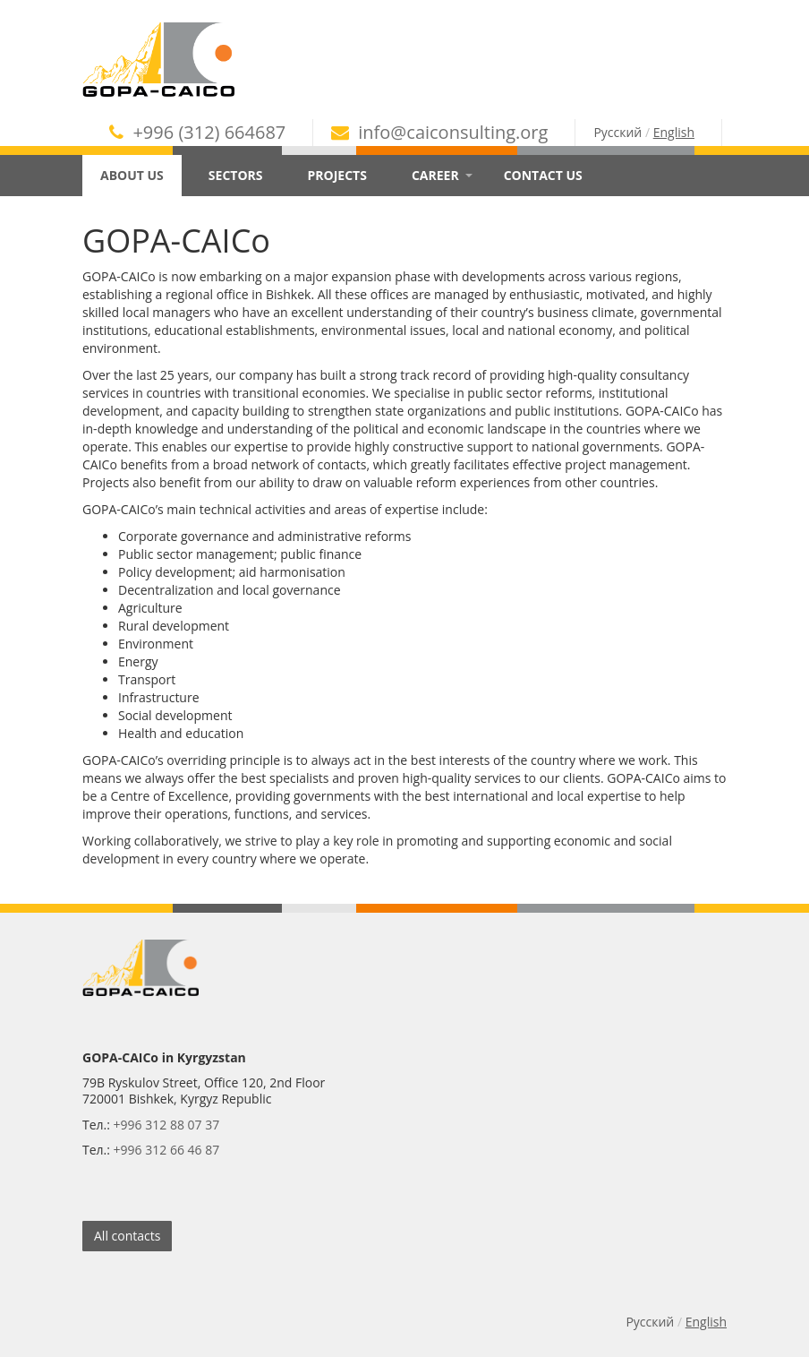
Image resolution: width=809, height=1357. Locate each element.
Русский (617, 132)
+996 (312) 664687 (197, 132)
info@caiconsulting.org (439, 132)
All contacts (127, 1235)
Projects (337, 175)
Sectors (236, 175)
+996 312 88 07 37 (167, 1124)
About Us (138, 175)
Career (442, 175)
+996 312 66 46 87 (167, 1149)
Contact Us (543, 175)
